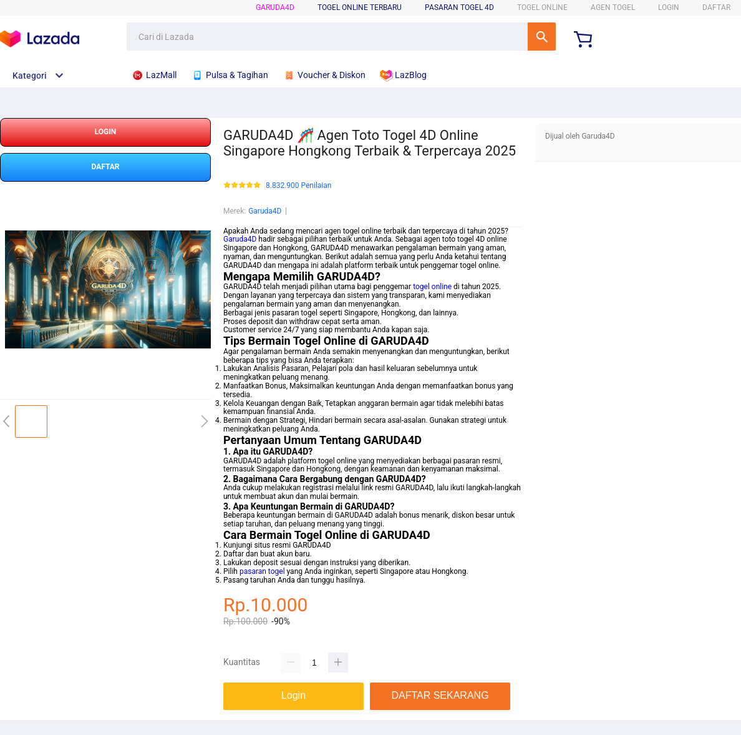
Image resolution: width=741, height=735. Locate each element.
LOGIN (668, 7)
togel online (432, 286)
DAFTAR (716, 7)
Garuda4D (275, 7)
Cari (542, 36)
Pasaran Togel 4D (459, 7)
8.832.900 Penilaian (298, 186)
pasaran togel (262, 571)
